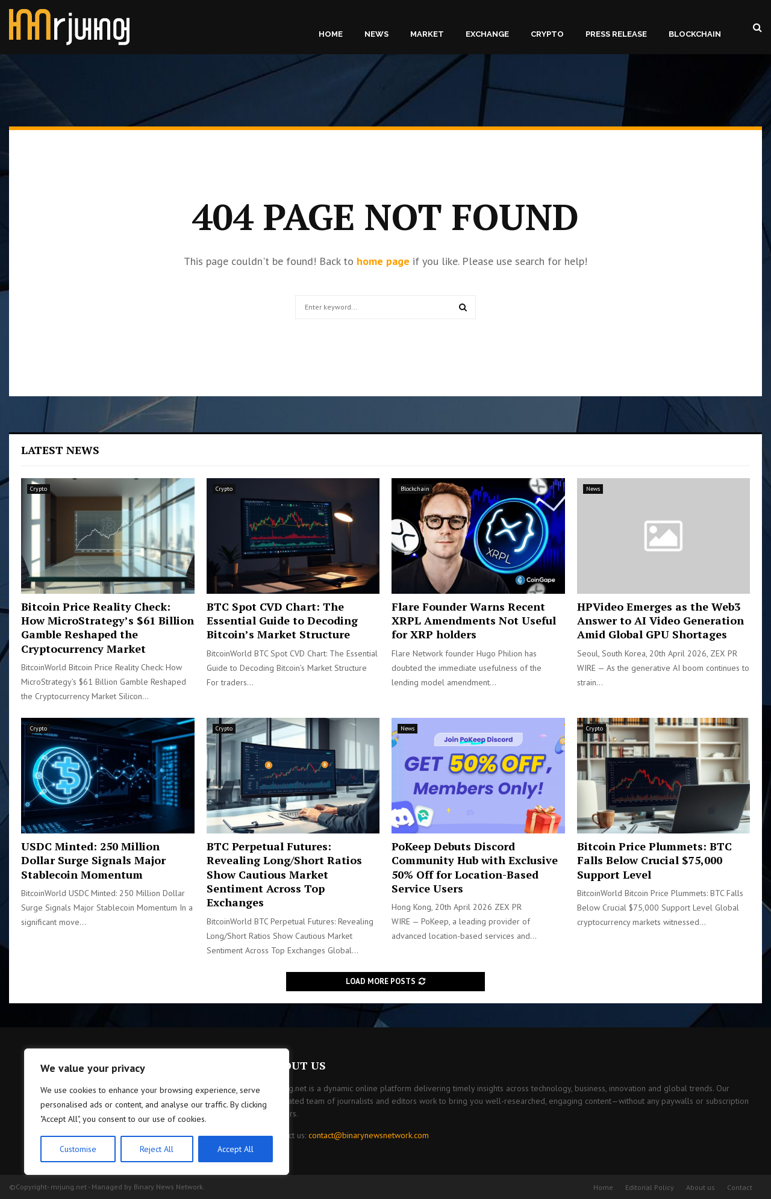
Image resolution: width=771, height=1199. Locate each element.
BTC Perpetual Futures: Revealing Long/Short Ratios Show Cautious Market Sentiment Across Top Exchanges (284, 874)
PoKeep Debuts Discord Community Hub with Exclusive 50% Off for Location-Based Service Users (475, 867)
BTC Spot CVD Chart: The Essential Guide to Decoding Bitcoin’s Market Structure (282, 620)
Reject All (156, 1149)
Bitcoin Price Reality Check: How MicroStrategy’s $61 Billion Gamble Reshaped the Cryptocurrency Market (107, 627)
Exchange (487, 34)
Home (331, 34)
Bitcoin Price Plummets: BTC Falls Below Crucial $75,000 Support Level (654, 860)
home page (383, 261)
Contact (739, 1187)
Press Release (616, 34)
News (376, 34)
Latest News (60, 450)
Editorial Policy (649, 1187)
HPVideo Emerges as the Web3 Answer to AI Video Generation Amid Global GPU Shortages (660, 620)
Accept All (235, 1149)
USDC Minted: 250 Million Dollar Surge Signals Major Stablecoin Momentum (93, 860)
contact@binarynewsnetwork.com (368, 1135)
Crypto (547, 34)
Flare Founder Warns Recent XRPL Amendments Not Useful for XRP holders (474, 620)
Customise (78, 1149)
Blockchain (695, 34)
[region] (156, 1111)
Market (427, 34)
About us (700, 1187)
